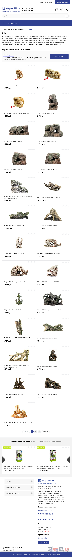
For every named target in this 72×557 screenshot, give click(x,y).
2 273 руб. (53, 230)
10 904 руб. (53, 343)
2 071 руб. (19, 371)
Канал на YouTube (8, 56)
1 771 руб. (9, 470)
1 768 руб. (53, 146)
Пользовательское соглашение (12, 547)
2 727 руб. (19, 89)
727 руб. (19, 427)
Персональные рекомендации (22, 441)
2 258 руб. (42, 470)
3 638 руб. (19, 202)
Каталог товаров (11, 23)
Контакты (44, 542)
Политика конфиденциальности (12, 549)
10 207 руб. (53, 202)
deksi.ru (5, 54)
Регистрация (48, 2)
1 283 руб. (19, 118)
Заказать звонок (62, 2)
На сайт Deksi (59, 56)
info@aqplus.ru (43, 538)
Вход (41, 2)
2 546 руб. (53, 89)
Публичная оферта (8, 550)
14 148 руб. (19, 230)
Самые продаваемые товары (50, 441)
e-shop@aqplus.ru (45, 510)
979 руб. (53, 174)
